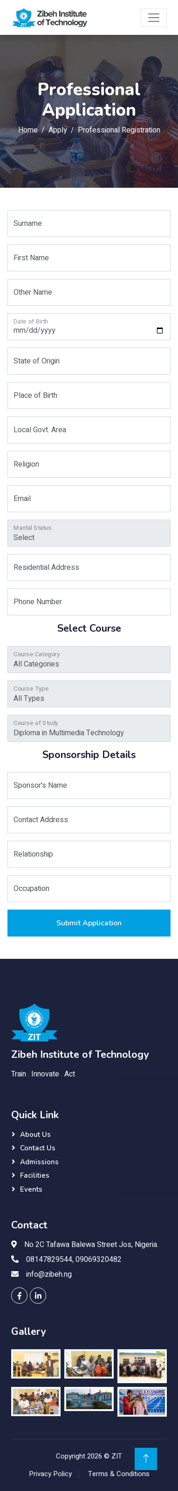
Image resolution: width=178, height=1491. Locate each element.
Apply (57, 130)
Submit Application (89, 923)
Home (28, 130)
